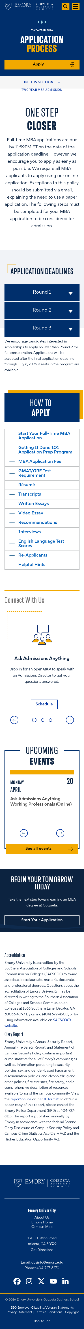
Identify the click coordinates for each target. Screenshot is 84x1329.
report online (21, 1099)
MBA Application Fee (39, 462)
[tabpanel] (42, 660)
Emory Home (42, 1222)
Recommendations (37, 522)
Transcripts (29, 494)
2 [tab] (42, 720)
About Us (42, 1218)
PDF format (49, 1099)
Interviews (29, 532)
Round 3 (42, 328)
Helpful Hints (31, 565)
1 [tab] (34, 720)
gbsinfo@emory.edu (47, 1262)
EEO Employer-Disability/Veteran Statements (42, 1307)
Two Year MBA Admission (42, 89)
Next (70, 720)
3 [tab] (50, 720)
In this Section (39, 82)
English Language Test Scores (41, 543)
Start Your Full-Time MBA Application (44, 435)
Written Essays (33, 504)
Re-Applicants (32, 555)
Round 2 (42, 310)
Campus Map (42, 1227)
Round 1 (42, 292)
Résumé (26, 485)
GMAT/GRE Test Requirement (34, 473)
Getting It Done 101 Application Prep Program (45, 450)
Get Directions (42, 1250)
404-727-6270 (48, 1268)
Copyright (72, 1312)
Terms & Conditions (48, 1312)
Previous (14, 720)
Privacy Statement (19, 1312)
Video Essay (30, 513)
